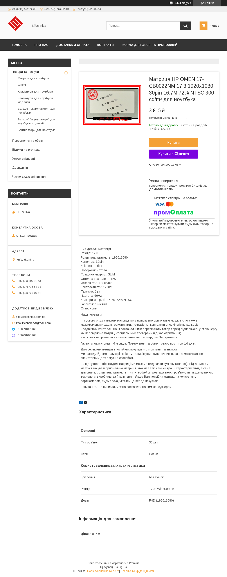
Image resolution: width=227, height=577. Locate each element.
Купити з (173, 154)
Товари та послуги (25, 71)
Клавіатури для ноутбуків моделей (35, 100)
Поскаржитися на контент (103, 571)
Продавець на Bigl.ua (113, 567)
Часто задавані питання (29, 176)
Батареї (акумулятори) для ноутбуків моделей (37, 121)
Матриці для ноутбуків (33, 78)
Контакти (105, 44)
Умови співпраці (23, 158)
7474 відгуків (183, 3)
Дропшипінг (20, 167)
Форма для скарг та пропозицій (149, 44)
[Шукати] (185, 25)
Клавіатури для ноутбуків (35, 91)
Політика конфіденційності (137, 571)
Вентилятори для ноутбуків (36, 130)
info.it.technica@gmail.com (33, 323)
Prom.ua (134, 563)
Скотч (22, 84)
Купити (174, 143)
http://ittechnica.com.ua (30, 316)
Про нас (41, 44)
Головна (19, 44)
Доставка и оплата (72, 44)
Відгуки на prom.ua (26, 149)
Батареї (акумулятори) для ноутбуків (37, 110)
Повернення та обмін (27, 140)
